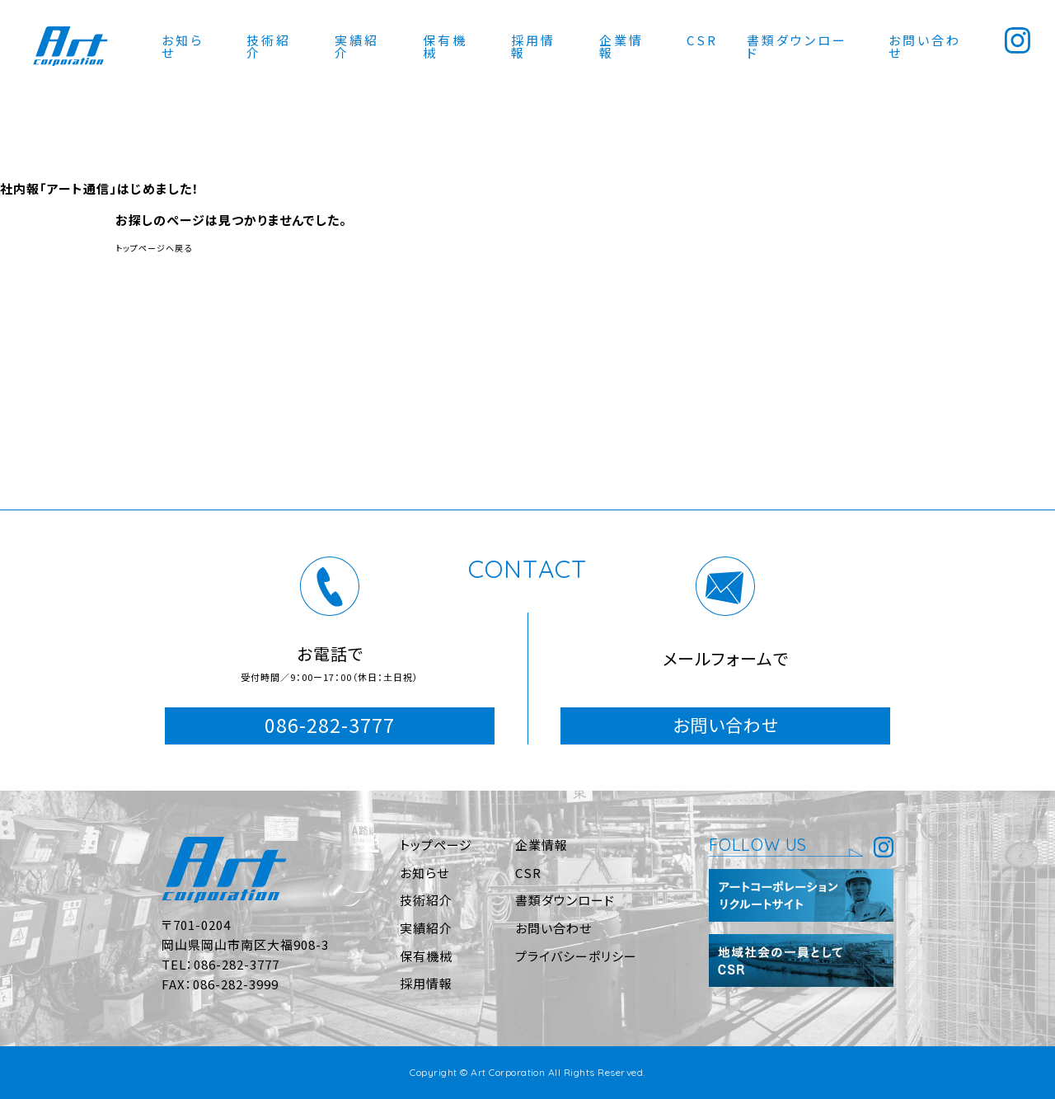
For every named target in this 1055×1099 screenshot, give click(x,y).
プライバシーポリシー (576, 956)
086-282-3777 (330, 725)
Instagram (1017, 40)
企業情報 (621, 46)
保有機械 (445, 46)
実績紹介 (357, 46)
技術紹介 (268, 46)
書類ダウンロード (797, 46)
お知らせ (183, 46)
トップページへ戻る (153, 248)
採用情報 (533, 46)
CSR (702, 40)
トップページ (436, 845)
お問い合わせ (925, 46)
